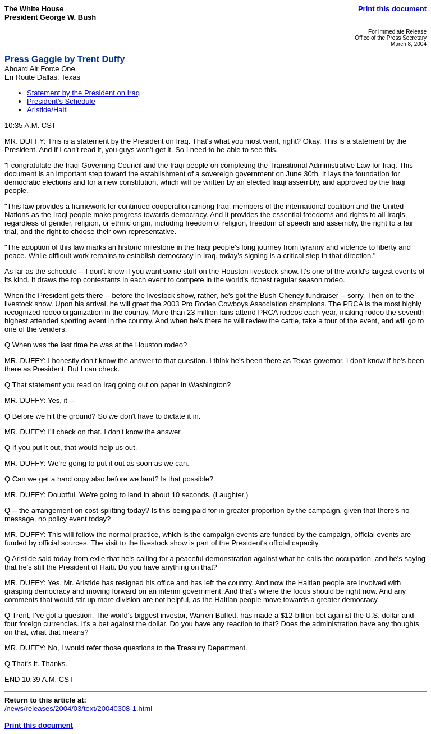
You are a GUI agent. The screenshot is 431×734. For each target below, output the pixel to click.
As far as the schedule (40, 271)
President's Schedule (61, 101)
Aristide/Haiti (47, 109)
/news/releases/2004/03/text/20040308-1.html (78, 708)
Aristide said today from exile (58, 558)
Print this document (392, 8)
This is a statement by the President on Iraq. (119, 141)
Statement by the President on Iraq (83, 93)
